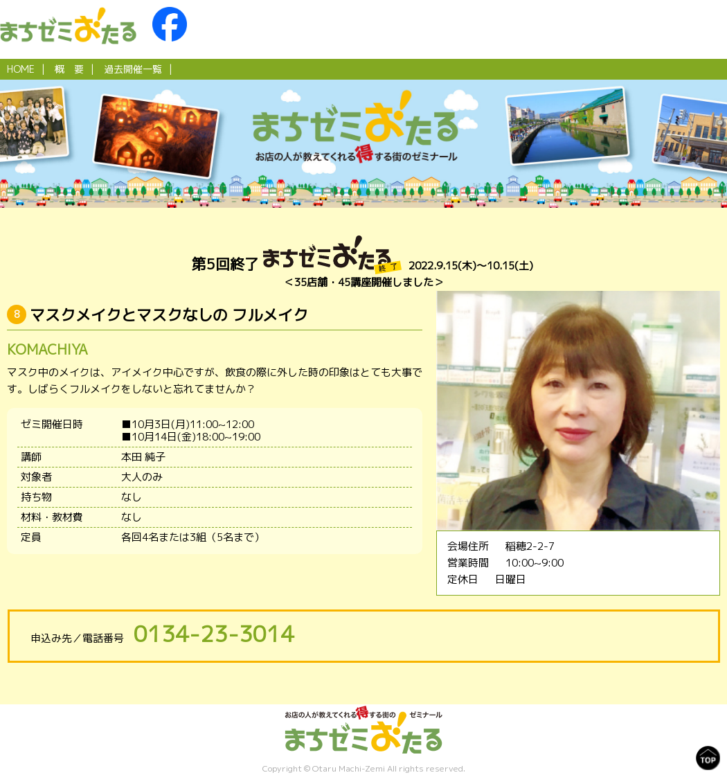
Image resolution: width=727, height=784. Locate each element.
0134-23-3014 (214, 633)
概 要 (69, 68)
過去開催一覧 (133, 68)
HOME (21, 68)
